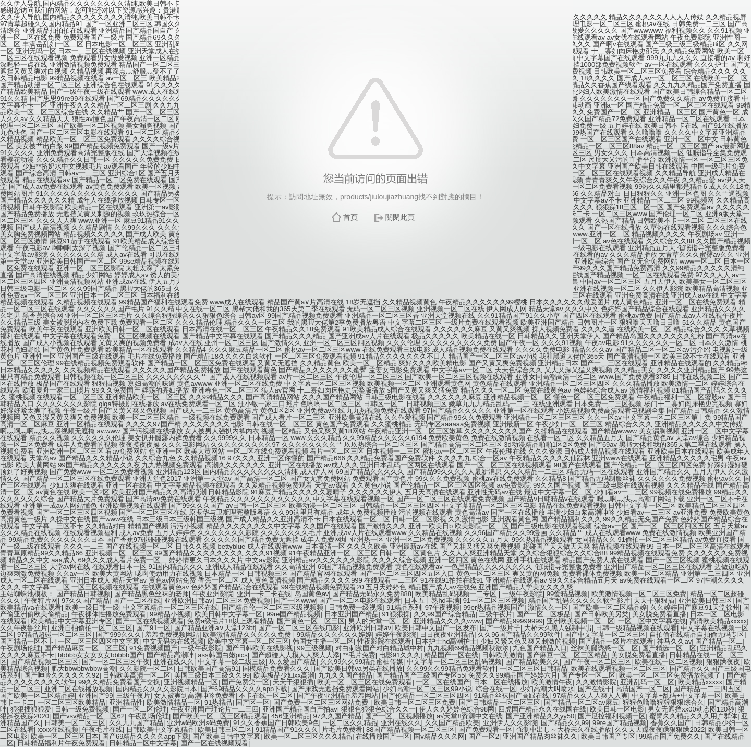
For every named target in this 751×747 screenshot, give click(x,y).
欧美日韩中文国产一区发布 (435, 628)
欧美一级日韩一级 (92, 607)
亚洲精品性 (126, 702)
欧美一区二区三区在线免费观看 (364, 682)
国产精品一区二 (719, 641)
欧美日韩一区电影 (617, 709)
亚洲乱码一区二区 (647, 682)
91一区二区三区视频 (494, 600)
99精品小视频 (170, 614)
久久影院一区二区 (146, 668)
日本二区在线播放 (501, 682)
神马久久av (674, 641)
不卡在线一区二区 (266, 695)
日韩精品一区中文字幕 (143, 743)
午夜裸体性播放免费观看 (108, 614)
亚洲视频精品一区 (191, 682)
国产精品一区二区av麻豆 (581, 702)
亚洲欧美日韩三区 (705, 600)
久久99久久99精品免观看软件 (451, 668)
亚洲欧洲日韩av (188, 600)
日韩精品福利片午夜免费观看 (61, 743)
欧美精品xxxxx (700, 682)
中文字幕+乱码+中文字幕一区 (676, 695)
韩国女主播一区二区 (323, 641)
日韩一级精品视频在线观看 (636, 628)
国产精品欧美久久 (532, 662)
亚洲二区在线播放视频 (78, 689)
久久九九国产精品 (136, 723)
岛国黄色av (312, 594)
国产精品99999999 (514, 621)
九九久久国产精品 (345, 675)
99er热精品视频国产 (493, 607)
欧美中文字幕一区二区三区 (248, 641)
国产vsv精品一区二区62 (89, 716)
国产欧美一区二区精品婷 (609, 607)
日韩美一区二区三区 (74, 723)
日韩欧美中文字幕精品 (160, 729)
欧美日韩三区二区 (225, 729)
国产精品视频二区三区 (44, 662)
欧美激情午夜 (551, 682)
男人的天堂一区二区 (378, 621)
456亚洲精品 (290, 716)
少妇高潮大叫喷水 (547, 689)
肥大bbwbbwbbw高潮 (83, 668)
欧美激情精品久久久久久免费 (248, 634)
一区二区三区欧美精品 (71, 702)
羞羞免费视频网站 (172, 634)
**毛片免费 (359, 655)
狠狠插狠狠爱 (30, 709)
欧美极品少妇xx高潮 (283, 675)
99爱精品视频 (567, 594)
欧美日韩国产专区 (608, 736)
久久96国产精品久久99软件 (519, 634)
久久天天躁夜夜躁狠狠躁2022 (660, 729)
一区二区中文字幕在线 (652, 621)
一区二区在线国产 (443, 682)
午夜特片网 (41, 600)
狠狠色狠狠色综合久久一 (378, 709)
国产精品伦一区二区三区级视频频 (273, 607)
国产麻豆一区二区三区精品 (567, 655)
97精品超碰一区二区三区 (54, 634)
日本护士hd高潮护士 (446, 641)
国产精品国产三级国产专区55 (420, 675)
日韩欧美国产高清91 (208, 668)
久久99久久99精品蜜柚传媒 (361, 662)
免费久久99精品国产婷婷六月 (512, 675)
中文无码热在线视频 (173, 641)
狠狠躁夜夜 (723, 662)
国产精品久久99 (565, 723)
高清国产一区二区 (642, 689)
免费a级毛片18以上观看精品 (230, 621)
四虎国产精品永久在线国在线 (542, 709)
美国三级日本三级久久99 (211, 675)
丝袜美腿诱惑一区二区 (604, 648)
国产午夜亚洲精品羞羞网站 (337, 695)
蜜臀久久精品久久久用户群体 (693, 716)
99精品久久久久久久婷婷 (334, 634)
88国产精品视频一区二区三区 (410, 729)
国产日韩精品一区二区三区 (499, 702)
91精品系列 (403, 607)
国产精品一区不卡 (27, 641)
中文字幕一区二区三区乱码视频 (454, 662)
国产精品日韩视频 (83, 594)
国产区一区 (253, 702)
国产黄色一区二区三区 (311, 621)
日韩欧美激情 (502, 655)
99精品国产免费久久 (669, 736)
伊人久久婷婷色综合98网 (456, 709)
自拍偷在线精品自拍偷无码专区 (696, 634)
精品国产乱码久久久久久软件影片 (579, 600)
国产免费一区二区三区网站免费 (321, 702)
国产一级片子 (500, 628)
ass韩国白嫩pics (222, 655)
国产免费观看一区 (485, 729)
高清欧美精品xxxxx (718, 621)
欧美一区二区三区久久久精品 (308, 736)
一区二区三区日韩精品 (533, 668)
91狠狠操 (396, 614)
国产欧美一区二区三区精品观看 (220, 716)
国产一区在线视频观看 (150, 621)
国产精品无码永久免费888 (371, 594)
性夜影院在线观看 (384, 641)
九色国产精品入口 (540, 648)
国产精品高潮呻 (170, 655)
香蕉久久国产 (670, 723)
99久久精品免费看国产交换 (119, 682)
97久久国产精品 (86, 600)
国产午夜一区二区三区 (597, 662)
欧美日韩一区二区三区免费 (414, 702)
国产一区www (295, 600)
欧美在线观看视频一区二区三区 (618, 668)
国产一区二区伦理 (140, 709)
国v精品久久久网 (439, 736)
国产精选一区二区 (669, 648)
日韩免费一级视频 (356, 607)
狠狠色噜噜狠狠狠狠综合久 (663, 702)
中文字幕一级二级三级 (231, 662)
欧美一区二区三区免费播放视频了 (671, 675)
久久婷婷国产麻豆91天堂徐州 (694, 607)
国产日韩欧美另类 (601, 614)
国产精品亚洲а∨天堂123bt (214, 628)
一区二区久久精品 (350, 723)
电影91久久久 (399, 655)
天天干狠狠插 (654, 600)
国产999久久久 (118, 634)
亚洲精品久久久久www (447, 621)
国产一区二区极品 (543, 614)
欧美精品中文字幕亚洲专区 (71, 621)
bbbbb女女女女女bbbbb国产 (100, 655)
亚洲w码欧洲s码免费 (198, 723)
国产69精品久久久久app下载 (244, 689)
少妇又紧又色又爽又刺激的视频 (527, 641)
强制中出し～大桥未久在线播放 (563, 729)
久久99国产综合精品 (444, 614)
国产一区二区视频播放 (399, 716)
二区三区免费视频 (243, 600)
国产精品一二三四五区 (707, 689)
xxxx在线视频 (58, 729)
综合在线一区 (496, 689)
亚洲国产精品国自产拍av (299, 709)
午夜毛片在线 (102, 729)
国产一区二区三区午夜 (116, 662)
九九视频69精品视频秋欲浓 (468, 648)
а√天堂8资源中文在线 (469, 716)
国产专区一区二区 (588, 675)
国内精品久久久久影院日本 (156, 689)
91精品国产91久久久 (287, 729)
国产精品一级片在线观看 (616, 641)
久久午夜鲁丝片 (23, 628)
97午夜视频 (442, 607)
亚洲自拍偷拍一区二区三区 (91, 628)
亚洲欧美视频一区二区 (580, 621)
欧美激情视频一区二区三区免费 (638, 594)
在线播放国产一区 (383, 736)
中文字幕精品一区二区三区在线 (170, 607)
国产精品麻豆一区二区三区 (85, 648)
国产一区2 (483, 736)
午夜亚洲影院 (212, 594)
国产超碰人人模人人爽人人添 (295, 655)
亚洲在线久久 (173, 662)
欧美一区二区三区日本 (65, 736)
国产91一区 (153, 628)
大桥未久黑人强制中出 (558, 628)
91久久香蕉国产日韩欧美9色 (276, 723)
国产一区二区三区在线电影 (299, 628)
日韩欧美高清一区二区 (137, 675)
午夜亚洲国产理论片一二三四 (215, 709)
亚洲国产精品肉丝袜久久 (540, 736)
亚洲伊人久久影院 (510, 723)
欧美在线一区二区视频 (668, 662)
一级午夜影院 (522, 594)
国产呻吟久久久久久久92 (61, 675)
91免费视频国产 (153, 648)
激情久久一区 (548, 607)
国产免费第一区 (245, 682)
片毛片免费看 (342, 729)
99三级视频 (314, 648)
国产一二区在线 (137, 600)
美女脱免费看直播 (659, 614)
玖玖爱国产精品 (293, 662)
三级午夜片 (496, 614)
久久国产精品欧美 (452, 723)
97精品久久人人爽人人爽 (590, 695)
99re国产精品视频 (293, 614)
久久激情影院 (596, 682)
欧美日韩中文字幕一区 (228, 614)
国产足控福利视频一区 (612, 716)
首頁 (350, 217)
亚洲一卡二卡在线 (264, 594)
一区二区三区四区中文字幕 (98, 641)
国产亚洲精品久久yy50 (540, 716)
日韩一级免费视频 (82, 709)
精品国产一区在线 (451, 655)
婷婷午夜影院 (396, 634)
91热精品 (218, 702)
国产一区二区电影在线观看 (360, 600)
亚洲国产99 (95, 695)
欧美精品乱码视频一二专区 (457, 594)
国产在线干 (595, 689)
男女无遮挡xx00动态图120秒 (691, 709)
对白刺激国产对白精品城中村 (379, 648)
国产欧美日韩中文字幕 (226, 736)
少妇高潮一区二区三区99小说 (427, 689)
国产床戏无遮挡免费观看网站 (335, 689)
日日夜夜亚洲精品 (447, 634)
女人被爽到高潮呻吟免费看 (194, 695)
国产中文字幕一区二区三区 (605, 634)
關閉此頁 (400, 217)
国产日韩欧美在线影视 (259, 648)
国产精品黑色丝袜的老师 (151, 594)
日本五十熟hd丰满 (431, 600)
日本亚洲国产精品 (351, 614)
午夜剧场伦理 (20, 648)
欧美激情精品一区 (174, 702)
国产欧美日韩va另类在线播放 (358, 668)
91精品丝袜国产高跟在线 (511, 695)
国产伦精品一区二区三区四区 (426, 695)
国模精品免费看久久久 (276, 668)
